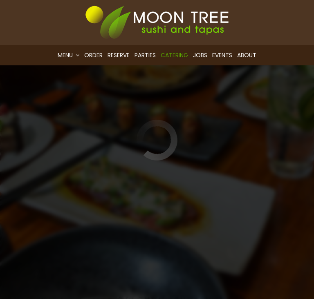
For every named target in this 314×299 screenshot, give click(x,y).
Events (222, 55)
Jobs (200, 55)
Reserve (119, 55)
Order (93, 55)
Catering (174, 55)
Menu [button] (68, 55)
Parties (145, 55)
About (246, 55)
